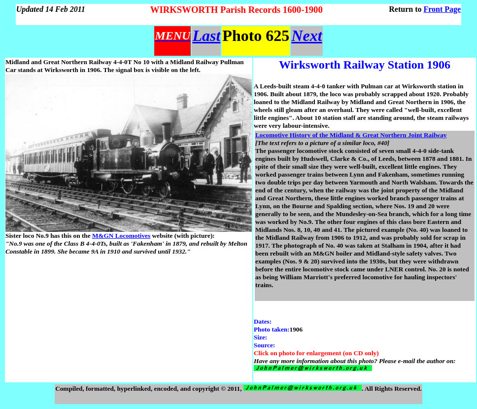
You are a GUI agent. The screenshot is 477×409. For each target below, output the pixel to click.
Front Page (442, 9)
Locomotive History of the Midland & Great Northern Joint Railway (350, 135)
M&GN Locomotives (121, 235)
